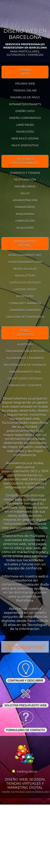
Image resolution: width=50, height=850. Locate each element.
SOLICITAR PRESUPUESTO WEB (25, 705)
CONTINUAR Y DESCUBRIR (25, 680)
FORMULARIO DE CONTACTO (25, 730)
